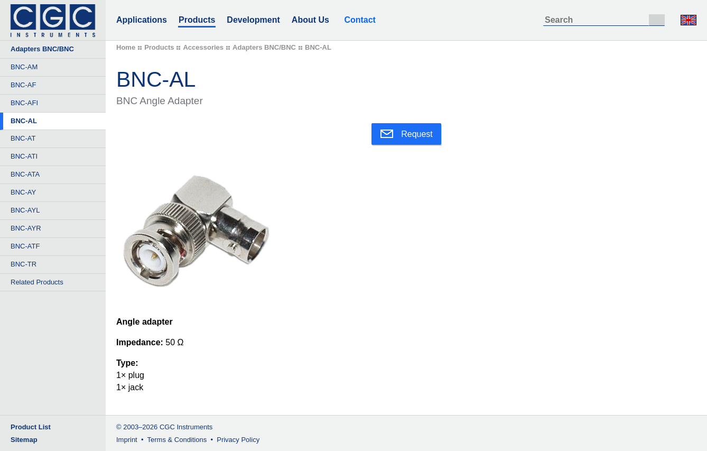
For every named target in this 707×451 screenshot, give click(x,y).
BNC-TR (23, 264)
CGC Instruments (186, 427)
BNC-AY (23, 192)
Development (253, 19)
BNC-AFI (24, 103)
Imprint (126, 440)
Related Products (37, 282)
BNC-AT (23, 138)
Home (125, 47)
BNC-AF (23, 85)
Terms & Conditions (177, 440)
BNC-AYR (26, 228)
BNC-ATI (24, 156)
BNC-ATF (25, 246)
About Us (310, 19)
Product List (31, 427)
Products (197, 19)
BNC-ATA (25, 174)
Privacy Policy (238, 440)
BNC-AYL (25, 210)
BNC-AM (24, 67)
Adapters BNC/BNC (264, 47)
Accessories (203, 47)
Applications (141, 19)
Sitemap (24, 440)
